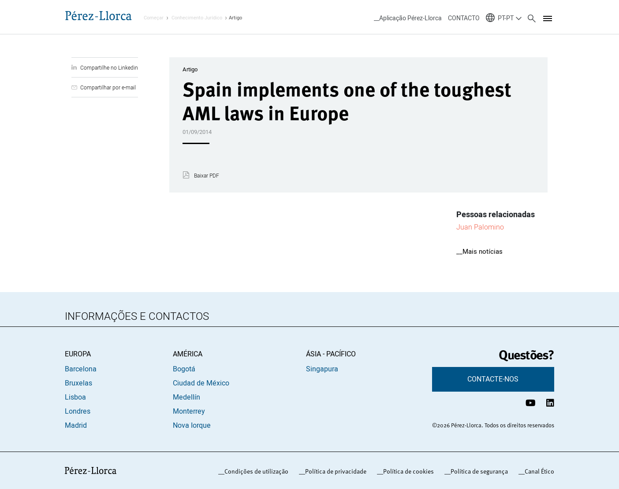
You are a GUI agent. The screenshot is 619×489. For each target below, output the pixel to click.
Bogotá (184, 369)
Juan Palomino (480, 227)
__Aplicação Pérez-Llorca (408, 18)
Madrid (76, 425)
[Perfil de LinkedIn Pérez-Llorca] (550, 403)
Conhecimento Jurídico (197, 17)
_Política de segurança (477, 471)
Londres (77, 411)
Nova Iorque (192, 425)
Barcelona (81, 369)
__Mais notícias (479, 251)
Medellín (186, 397)
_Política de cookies (407, 471)
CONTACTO (464, 18)
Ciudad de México (201, 383)
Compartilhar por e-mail (108, 87)
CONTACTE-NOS (492, 379)
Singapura (322, 369)
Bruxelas (78, 383)
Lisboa (75, 397)
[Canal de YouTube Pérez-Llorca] (531, 403)
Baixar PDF (206, 175)
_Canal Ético (538, 471)
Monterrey (189, 411)
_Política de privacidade (334, 471)
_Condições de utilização (254, 471)
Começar (154, 17)
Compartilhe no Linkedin (109, 67)
